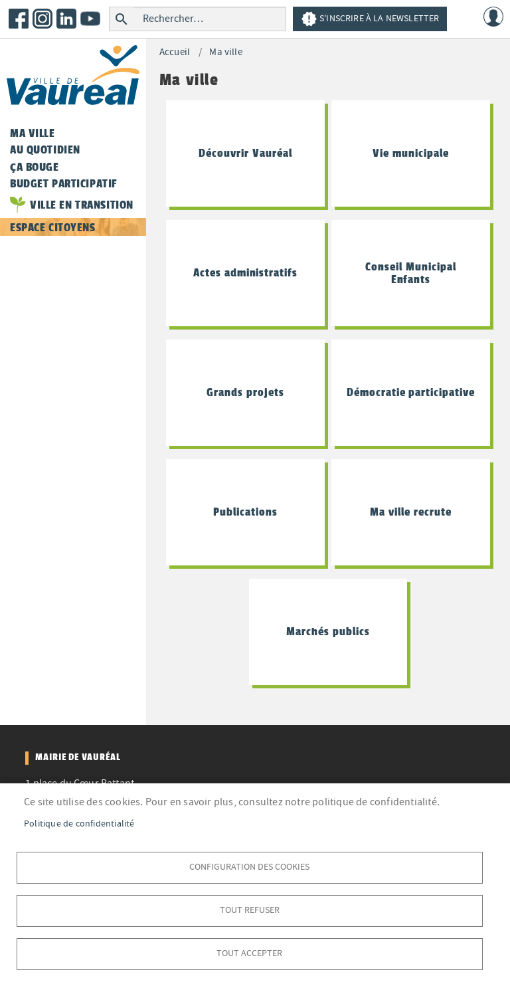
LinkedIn (66, 19)
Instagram (42, 19)
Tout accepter (249, 953)
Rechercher (121, 19)
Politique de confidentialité (79, 823)
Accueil (174, 52)
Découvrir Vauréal (245, 152)
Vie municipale (410, 152)
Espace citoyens (53, 227)
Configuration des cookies (249, 866)
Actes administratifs (245, 272)
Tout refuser (250, 910)
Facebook (19, 19)
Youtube (90, 19)
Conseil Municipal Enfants (410, 273)
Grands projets (245, 392)
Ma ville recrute (410, 511)
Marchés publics (327, 631)
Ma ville (225, 52)
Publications (245, 511)
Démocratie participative (411, 392)
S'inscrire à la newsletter (370, 19)
